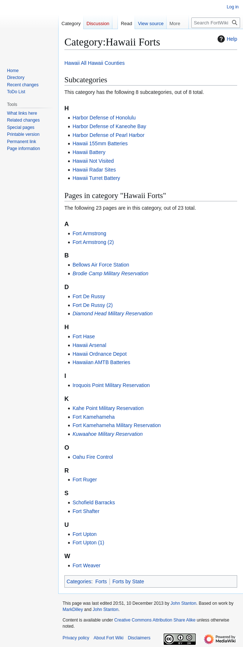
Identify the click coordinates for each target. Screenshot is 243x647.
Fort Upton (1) (88, 542)
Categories (79, 581)
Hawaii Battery (88, 152)
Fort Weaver (86, 565)
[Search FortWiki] (215, 22)
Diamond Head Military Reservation (112, 313)
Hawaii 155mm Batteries (100, 143)
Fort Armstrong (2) (93, 242)
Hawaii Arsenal (89, 345)
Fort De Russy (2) (92, 305)
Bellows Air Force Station (100, 265)
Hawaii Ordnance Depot (99, 354)
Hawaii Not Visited (92, 161)
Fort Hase (83, 336)
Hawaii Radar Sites (94, 170)
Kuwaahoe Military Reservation (107, 434)
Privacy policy (76, 637)
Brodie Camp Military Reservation (110, 273)
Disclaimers (139, 637)
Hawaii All (75, 63)
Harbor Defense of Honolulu (104, 118)
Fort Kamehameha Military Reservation (116, 425)
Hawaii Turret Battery (96, 178)
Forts (101, 581)
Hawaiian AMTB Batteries (101, 362)
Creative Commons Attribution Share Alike (154, 620)
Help (226, 39)
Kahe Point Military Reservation (107, 408)
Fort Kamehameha (93, 417)
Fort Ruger (84, 479)
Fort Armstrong (89, 233)
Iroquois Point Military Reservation (111, 385)
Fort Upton (84, 534)
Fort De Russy (88, 296)
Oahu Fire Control (92, 457)
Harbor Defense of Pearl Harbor (108, 135)
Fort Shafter (85, 511)
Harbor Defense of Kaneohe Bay (109, 126)
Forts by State (128, 581)
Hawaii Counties (106, 63)
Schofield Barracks (93, 502)
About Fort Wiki (108, 637)
